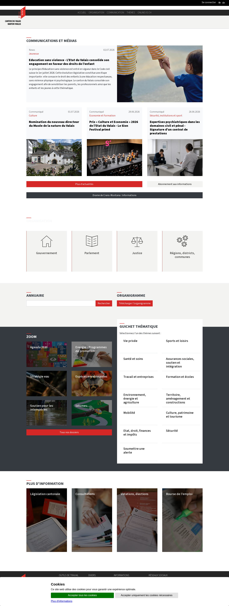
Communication (115, 12)
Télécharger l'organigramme (135, 303)
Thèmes (131, 12)
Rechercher (104, 303)
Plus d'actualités (84, 184)
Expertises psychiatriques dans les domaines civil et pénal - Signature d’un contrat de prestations (175, 127)
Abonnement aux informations (175, 184)
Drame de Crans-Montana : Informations (114, 195)
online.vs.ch (144, 12)
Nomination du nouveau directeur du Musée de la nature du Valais (54, 124)
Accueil (82, 12)
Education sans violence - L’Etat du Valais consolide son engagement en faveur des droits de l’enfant (69, 62)
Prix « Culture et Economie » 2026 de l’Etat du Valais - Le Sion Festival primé (113, 126)
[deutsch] (223, 2)
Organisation (96, 12)
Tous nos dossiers (69, 432)
